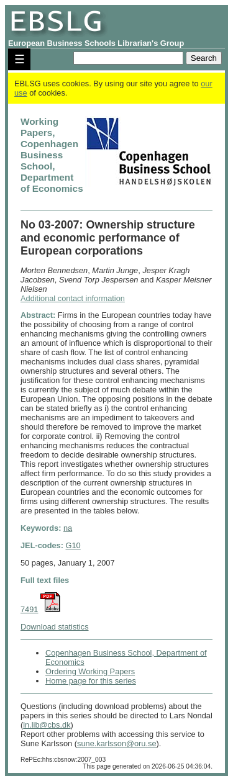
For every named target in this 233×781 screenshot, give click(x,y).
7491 (29, 609)
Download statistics (55, 626)
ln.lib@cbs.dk (46, 724)
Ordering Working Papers (90, 671)
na (67, 528)
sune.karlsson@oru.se (117, 743)
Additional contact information (73, 298)
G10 (73, 545)
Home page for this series (90, 680)
